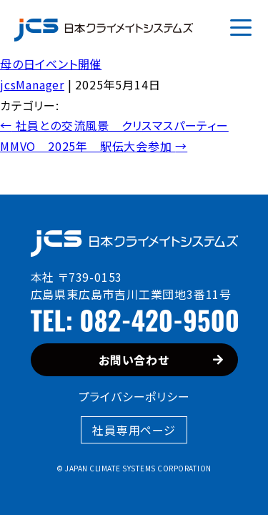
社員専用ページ (134, 429)
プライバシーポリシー (134, 396)
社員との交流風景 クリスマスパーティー (114, 125)
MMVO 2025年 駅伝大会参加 (93, 145)
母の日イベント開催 (50, 63)
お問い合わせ (161, 359)
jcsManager (32, 84)
